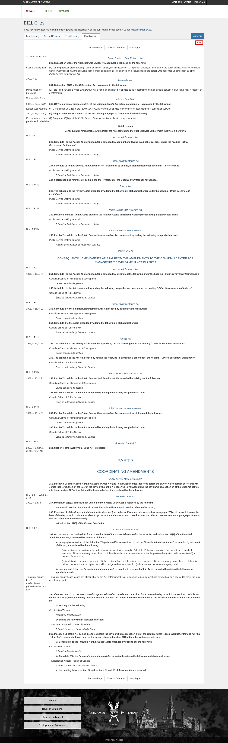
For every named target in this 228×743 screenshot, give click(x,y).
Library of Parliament (52, 717)
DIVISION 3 (125, 251)
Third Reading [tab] (72, 36)
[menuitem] (181, 2)
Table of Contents (116, 47)
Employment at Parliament (52, 725)
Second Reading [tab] (52, 36)
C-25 (39, 23)
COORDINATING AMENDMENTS (125, 471)
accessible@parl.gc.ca (140, 29)
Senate (30, 11)
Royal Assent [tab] (90, 36)
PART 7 (125, 460)
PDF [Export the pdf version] (199, 42)
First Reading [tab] (32, 36)
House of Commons (57, 11)
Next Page (135, 47)
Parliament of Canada (36, 2)
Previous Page (95, 47)
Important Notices (114, 740)
